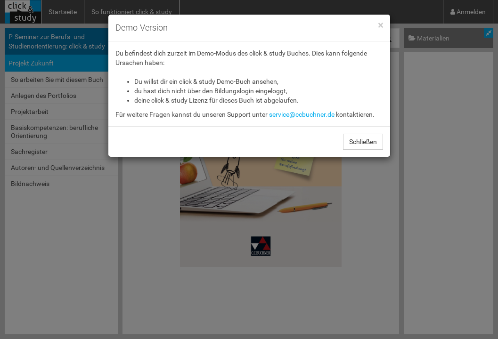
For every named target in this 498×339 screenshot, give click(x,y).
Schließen (363, 141)
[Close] (380, 26)
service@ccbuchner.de (302, 114)
